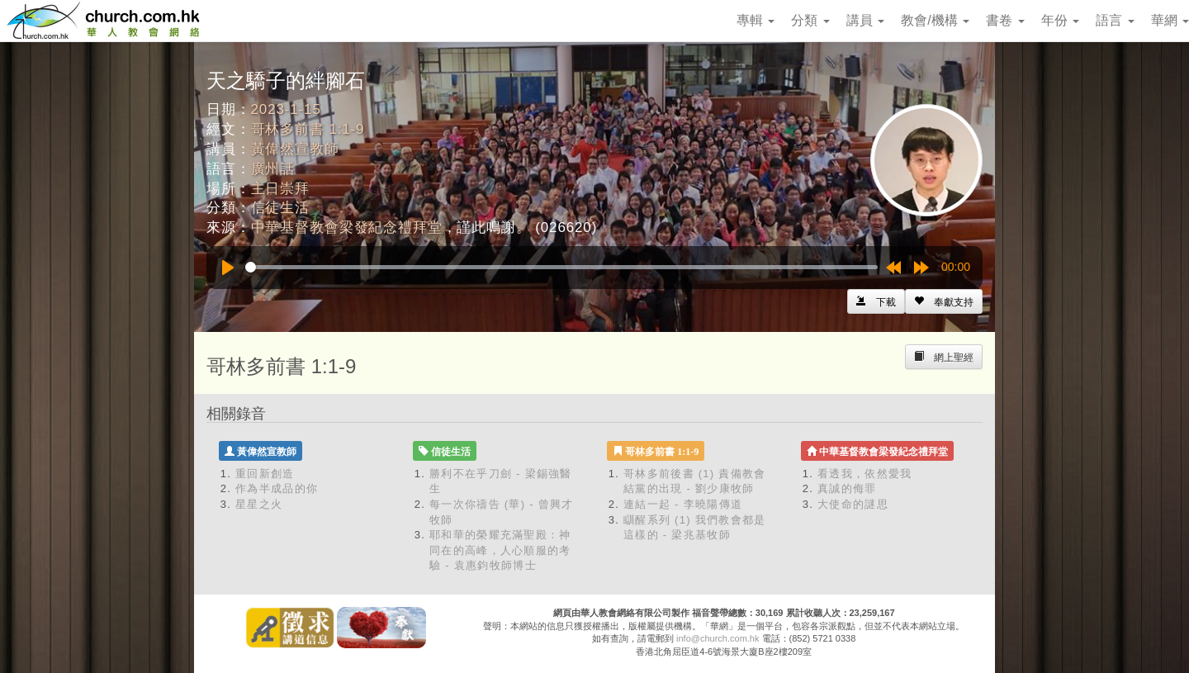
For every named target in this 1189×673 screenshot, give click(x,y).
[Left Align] (944, 301)
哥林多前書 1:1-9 (308, 129)
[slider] (561, 267)
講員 (865, 20)
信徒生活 (280, 208)
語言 (1115, 20)
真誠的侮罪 (847, 488)
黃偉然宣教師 (295, 149)
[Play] (228, 267)
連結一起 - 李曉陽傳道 (682, 504)
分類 (810, 20)
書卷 (1005, 20)
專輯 (756, 20)
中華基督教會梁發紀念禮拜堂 (347, 227)
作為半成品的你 (276, 488)
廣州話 (273, 169)
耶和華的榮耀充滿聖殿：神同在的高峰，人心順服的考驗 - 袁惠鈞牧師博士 (500, 549)
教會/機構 (935, 20)
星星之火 (258, 504)
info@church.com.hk (717, 638)
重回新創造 (265, 473)
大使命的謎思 (852, 504)
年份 (1060, 20)
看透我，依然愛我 (864, 473)
